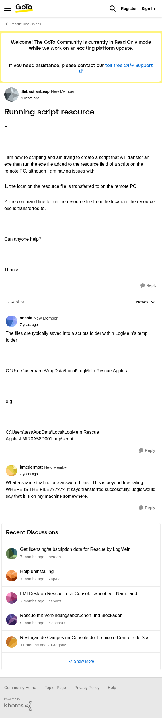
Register (129, 8)
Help (112, 687)
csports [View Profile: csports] (55, 601)
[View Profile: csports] (11, 598)
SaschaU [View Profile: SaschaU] (57, 623)
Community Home (20, 687)
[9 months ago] (32, 623)
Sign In (148, 8)
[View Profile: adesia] (11, 321)
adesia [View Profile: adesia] (26, 318)
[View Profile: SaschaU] (11, 619)
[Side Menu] (7, 8)
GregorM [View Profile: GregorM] (59, 645)
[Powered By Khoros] (81, 704)
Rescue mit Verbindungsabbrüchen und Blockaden (71, 615)
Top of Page (55, 687)
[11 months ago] (33, 645)
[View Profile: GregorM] (11, 642)
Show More (81, 661)
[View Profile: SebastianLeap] (11, 94)
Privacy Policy (87, 687)
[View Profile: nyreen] (11, 553)
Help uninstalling (37, 571)
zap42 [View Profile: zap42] (54, 579)
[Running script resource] (39, 324)
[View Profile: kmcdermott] (11, 470)
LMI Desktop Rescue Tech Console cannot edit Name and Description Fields (78, 594)
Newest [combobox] (145, 302)
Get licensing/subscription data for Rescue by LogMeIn (75, 549)
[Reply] (148, 285)
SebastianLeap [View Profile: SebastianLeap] (35, 91)
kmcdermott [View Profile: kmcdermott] (31, 467)
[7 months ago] (32, 557)
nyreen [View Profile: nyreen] (55, 557)
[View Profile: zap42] (11, 575)
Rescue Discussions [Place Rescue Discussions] (22, 24)
